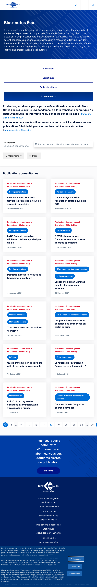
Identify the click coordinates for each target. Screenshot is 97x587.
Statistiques (48, 78)
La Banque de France (49, 506)
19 (59, 424)
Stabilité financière (48, 519)
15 (30, 424)
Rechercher (9, 142)
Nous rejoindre (49, 538)
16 (37, 424)
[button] (13, 156)
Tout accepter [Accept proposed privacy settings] (76, 559)
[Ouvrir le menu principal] (3, 5)
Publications (49, 68)
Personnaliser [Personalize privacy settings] (74, 574)
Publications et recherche (48, 524)
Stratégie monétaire (48, 515)
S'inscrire (48, 470)
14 (22, 424)
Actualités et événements (49, 533)
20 (67, 424)
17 (44, 424)
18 (52, 424)
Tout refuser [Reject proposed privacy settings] (75, 566)
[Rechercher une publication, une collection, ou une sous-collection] (63, 144)
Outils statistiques (48, 87)
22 (82, 424)
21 (75, 424)
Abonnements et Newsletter (18, 130)
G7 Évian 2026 (48, 502)
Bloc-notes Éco (48, 96)
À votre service (48, 511)
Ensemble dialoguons (48, 498)
